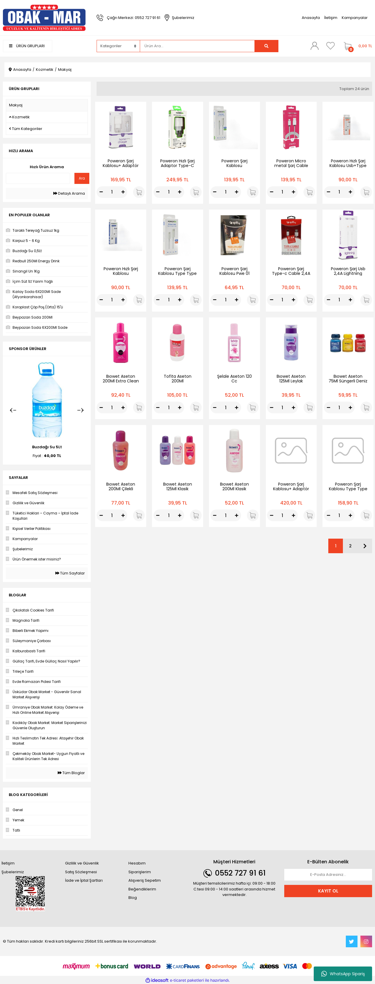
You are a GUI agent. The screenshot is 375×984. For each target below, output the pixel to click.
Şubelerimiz (183, 17)
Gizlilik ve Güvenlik (82, 863)
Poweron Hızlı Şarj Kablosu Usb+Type (348, 163)
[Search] (197, 46)
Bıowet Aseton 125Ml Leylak (291, 378)
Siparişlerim (139, 872)
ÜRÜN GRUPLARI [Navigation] (27, 46)
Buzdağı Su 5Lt (47, 447)
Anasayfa (311, 17)
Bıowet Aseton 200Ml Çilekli (120, 486)
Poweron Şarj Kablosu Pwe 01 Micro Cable (234, 273)
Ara (82, 178)
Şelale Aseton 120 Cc (234, 378)
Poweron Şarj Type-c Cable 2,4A (291, 271)
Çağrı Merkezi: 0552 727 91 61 (133, 17)
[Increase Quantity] (122, 192)
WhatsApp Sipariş (343, 974)
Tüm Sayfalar (70, 573)
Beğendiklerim (142, 889)
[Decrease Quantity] (101, 192)
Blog (132, 897)
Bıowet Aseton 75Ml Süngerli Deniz (348, 378)
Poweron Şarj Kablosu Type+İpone (234, 165)
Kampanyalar (355, 17)
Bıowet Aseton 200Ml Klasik (234, 486)
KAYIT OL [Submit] (328, 891)
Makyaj (64, 69)
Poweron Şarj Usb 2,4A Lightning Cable (348, 273)
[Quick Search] (38, 178)
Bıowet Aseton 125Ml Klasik (177, 486)
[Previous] (13, 410)
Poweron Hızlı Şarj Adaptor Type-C (177, 163)
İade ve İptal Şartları (84, 880)
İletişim (330, 17)
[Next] (80, 410)
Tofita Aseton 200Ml (177, 378)
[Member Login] (314, 46)
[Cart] (356, 46)
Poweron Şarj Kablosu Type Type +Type (177, 273)
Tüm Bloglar (71, 773)
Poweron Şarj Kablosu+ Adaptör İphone (121, 165)
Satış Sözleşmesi (81, 872)
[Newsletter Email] (328, 875)
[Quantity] (111, 192)
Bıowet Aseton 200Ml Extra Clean (121, 378)
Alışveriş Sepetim (144, 880)
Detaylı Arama (69, 193)
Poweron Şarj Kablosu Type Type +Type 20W (348, 488)
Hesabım (137, 863)
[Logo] (44, 17)
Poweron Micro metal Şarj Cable (291, 163)
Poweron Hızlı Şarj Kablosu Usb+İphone (121, 273)
